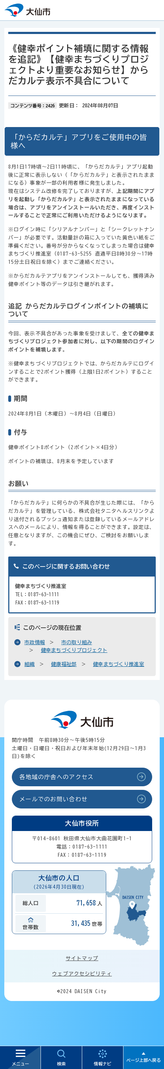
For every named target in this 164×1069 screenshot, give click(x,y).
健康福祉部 (63, 664)
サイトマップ (82, 958)
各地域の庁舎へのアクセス (56, 777)
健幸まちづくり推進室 (118, 664)
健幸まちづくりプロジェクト (74, 650)
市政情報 (34, 642)
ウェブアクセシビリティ (82, 973)
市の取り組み (76, 642)
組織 (29, 664)
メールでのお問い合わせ (53, 799)
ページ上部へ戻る (143, 1060)
